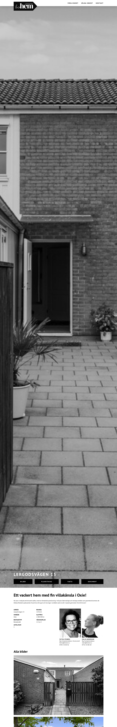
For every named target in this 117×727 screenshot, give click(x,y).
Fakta (70, 581)
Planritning (46, 581)
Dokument (92, 581)
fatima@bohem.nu (64, 643)
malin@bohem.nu (87, 643)
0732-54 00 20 (86, 645)
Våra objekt (73, 3)
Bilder (23, 581)
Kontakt (99, 3)
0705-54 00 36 (64, 645)
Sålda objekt (87, 3)
